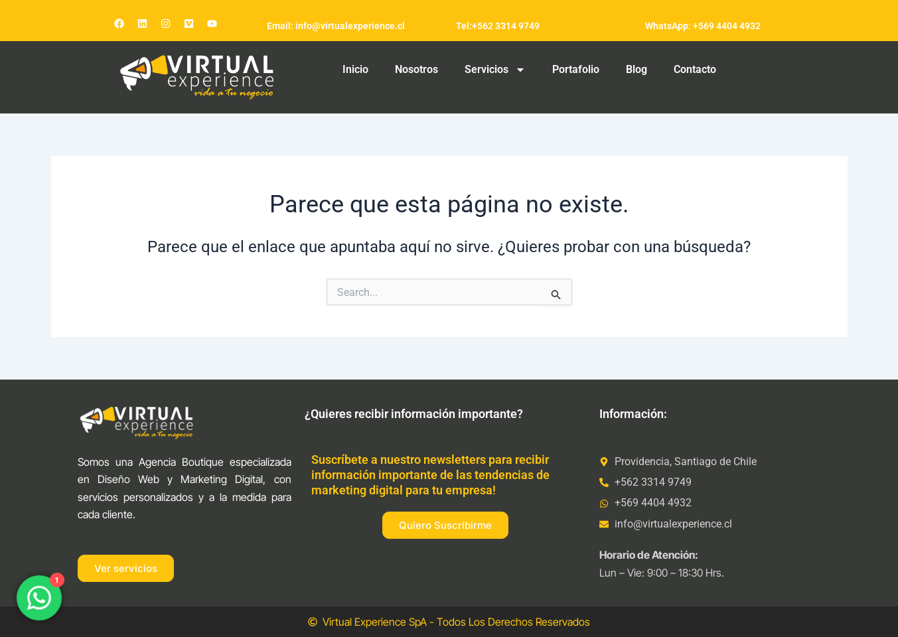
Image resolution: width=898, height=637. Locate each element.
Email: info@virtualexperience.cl (336, 26)
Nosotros (416, 69)
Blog (636, 69)
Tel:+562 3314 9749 (498, 26)
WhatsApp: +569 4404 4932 (703, 26)
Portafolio (575, 69)
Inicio (355, 69)
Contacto (695, 69)
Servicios (495, 70)
